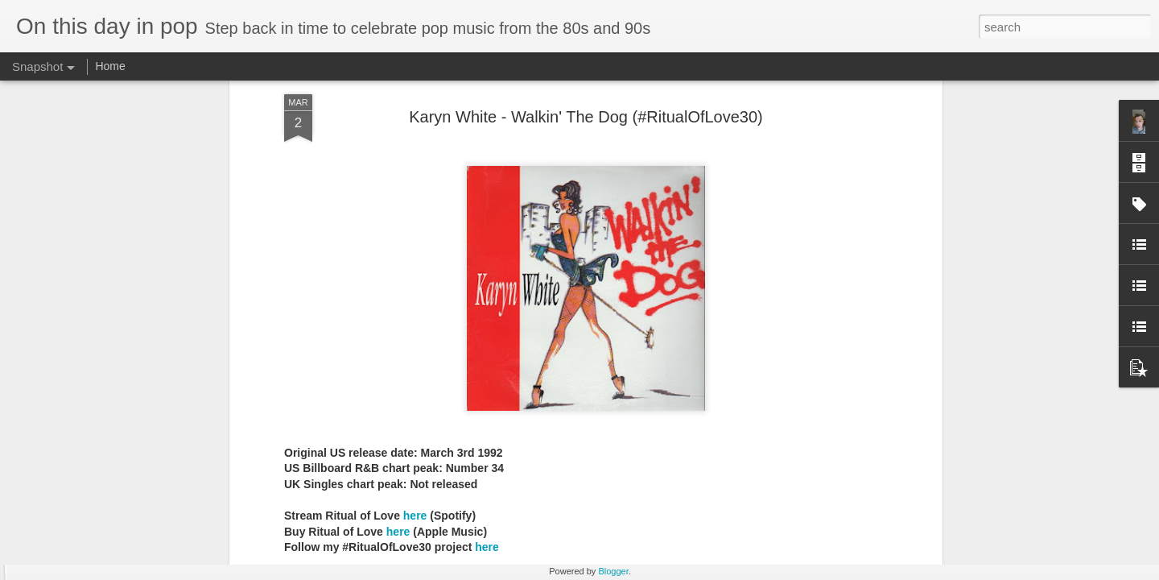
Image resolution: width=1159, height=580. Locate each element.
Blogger (613, 571)
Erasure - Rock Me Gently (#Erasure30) (737, 495)
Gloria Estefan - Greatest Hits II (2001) (924, 506)
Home (110, 66)
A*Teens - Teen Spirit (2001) (117, 495)
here (415, 222)
